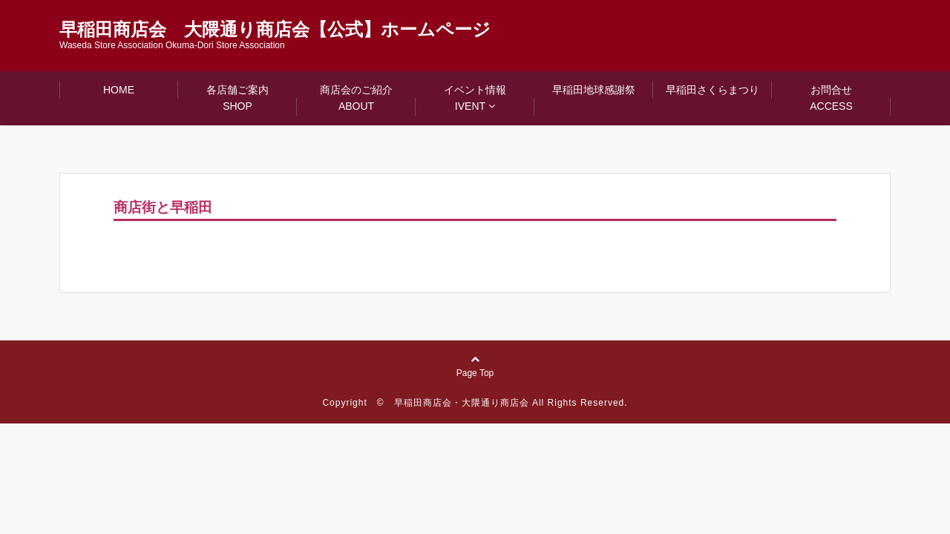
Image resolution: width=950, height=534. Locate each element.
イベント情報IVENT (475, 98)
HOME (118, 90)
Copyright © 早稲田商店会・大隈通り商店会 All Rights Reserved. (474, 403)
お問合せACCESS (831, 98)
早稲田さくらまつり (712, 90)
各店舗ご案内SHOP (237, 98)
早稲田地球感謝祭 (593, 90)
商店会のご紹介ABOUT (356, 98)
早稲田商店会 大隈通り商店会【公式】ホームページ (275, 30)
